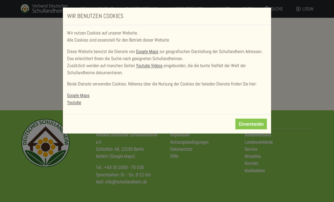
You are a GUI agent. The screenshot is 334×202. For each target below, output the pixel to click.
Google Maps (147, 51)
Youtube (74, 102)
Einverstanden (251, 124)
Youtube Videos (149, 65)
